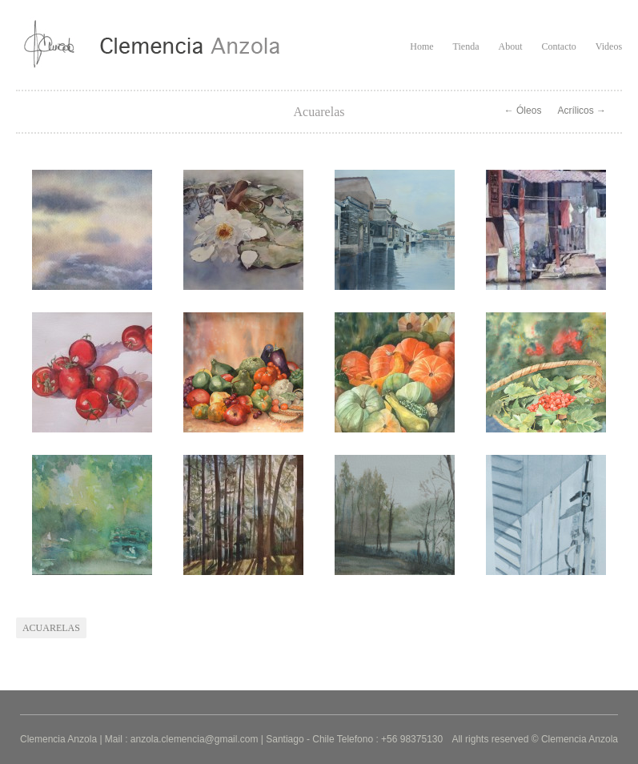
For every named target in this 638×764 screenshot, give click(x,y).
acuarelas (51, 627)
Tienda (466, 46)
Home (421, 46)
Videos (609, 46)
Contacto (558, 46)
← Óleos (523, 110)
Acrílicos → (581, 110)
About (510, 46)
